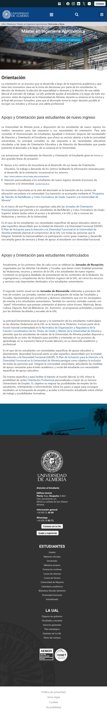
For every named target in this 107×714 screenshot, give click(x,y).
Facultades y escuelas (52, 620)
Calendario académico (52, 586)
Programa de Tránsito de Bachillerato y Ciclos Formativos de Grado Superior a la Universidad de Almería (52, 197)
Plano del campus (52, 637)
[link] (100, 3)
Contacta (100, 3)
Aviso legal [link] (53, 697)
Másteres (11, 24)
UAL (3, 24)
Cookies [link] (53, 702)
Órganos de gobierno (52, 616)
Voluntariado (52, 599)
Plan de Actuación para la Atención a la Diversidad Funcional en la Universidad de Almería (48, 230)
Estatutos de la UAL (52, 633)
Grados (52, 552)
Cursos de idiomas (52, 573)
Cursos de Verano (52, 577)
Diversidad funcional (52, 595)
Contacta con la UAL (52, 526)
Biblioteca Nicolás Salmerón (52, 590)
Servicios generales (52, 624)
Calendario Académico (38, 39)
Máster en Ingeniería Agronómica (31, 24)
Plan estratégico (52, 629)
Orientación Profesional (41, 380)
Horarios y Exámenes (68, 39)
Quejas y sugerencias (47, 533)
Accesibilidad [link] (53, 707)
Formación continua (52, 569)
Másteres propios (52, 565)
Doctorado (52, 560)
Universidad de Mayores (52, 582)
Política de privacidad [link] (53, 692)
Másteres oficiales (52, 556)
